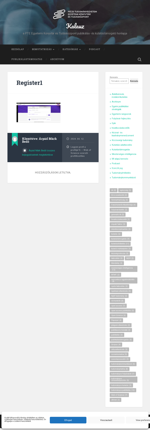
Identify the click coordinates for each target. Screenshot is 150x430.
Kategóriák (70, 51)
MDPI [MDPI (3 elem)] (130, 260)
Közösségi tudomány (122, 142)
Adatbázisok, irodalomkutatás (119, 97)
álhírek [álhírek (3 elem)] (115, 402)
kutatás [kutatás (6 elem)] (115, 236)
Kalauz (75, 27)
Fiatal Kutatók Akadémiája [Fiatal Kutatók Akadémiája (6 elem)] (123, 207)
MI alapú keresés (120, 160)
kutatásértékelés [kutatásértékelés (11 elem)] (120, 246)
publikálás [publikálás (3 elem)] (117, 337)
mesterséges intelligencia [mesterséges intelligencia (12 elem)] (122, 271)
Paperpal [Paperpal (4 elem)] (116, 322)
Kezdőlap (17, 51)
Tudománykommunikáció (124, 179)
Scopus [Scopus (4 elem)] (116, 346)
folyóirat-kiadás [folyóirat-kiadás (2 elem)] (119, 211)
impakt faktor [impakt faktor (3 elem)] (118, 226)
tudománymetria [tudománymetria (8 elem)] (119, 371)
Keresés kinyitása (140, 61)
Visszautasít (106, 420)
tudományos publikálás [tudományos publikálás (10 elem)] (123, 392)
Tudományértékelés (121, 174)
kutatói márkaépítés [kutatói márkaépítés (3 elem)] (121, 250)
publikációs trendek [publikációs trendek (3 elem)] (120, 332)
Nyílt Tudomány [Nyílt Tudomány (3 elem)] (119, 298)
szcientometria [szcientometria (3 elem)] (119, 356)
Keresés (114, 79)
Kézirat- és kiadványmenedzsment (123, 136)
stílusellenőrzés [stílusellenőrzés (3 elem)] (119, 351)
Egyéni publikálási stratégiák (120, 109)
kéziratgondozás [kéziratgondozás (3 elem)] (119, 255)
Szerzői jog (117, 170)
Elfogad (68, 420)
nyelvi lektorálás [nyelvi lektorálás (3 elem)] (119, 288)
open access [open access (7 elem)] (118, 307)
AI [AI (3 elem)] (113, 192)
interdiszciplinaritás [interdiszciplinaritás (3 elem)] (121, 231)
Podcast (94, 51)
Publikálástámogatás (26, 61)
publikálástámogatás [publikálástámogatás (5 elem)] (121, 342)
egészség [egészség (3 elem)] (125, 192)
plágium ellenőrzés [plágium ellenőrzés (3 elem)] (120, 327)
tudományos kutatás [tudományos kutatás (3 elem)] (121, 387)
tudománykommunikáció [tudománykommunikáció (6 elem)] (123, 366)
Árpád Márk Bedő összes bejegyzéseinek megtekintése (38, 154)
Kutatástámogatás (121, 151)
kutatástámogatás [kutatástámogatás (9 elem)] (120, 241)
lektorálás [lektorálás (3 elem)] (116, 260)
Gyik (114, 125)
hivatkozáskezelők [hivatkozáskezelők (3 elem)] (120, 221)
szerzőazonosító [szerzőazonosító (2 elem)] (120, 361)
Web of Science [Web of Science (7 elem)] (119, 397)
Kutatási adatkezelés (122, 146)
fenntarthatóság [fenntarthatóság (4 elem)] (119, 202)
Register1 (29, 84)
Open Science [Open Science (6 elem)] (118, 317)
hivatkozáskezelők (120, 130)
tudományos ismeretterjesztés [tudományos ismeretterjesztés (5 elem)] (120, 381)
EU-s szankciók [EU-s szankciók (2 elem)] (119, 197)
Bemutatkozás (42, 51)
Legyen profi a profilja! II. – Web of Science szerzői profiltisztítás (81, 153)
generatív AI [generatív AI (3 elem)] (117, 216)
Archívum (57, 61)
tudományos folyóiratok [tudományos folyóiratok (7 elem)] (122, 376)
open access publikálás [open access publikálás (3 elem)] (122, 312)
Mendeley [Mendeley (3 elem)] (116, 265)
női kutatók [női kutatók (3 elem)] (117, 303)
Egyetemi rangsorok (121, 115)
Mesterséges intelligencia (124, 156)
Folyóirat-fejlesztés (121, 120)
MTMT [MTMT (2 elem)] (115, 276)
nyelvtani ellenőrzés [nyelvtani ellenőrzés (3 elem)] (121, 293)
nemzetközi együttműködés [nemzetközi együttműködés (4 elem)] (122, 282)
